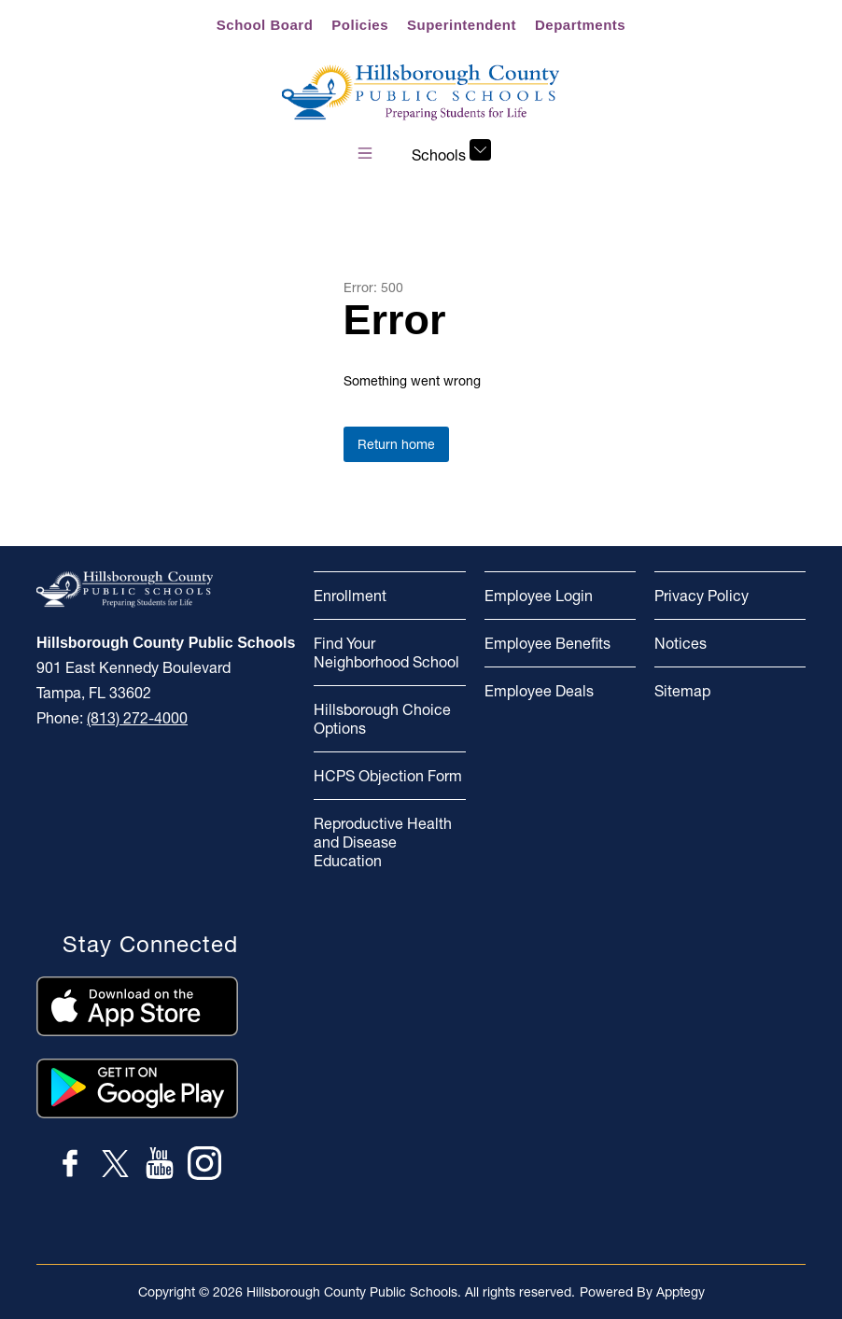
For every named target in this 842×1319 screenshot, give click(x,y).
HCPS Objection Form (388, 775)
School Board (265, 25)
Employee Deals (539, 690)
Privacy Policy (701, 595)
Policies (359, 25)
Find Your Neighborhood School (386, 652)
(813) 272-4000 (137, 718)
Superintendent (461, 25)
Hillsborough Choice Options (382, 718)
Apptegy (680, 1292)
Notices (680, 643)
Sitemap (682, 690)
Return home (396, 444)
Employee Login (538, 595)
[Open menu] (365, 153)
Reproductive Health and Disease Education (383, 842)
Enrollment (350, 595)
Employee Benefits (547, 643)
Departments (580, 25)
